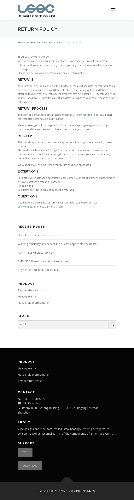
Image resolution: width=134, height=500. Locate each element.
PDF (25, 452)
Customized (29, 465)
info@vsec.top (84, 114)
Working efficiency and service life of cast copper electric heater (57, 244)
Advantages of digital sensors (36, 252)
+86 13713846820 (34, 399)
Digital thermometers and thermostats (42, 235)
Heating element (28, 296)
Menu (113, 8)
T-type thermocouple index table (38, 270)
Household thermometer (33, 302)
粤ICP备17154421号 (83, 491)
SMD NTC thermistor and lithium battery (43, 261)
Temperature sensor (31, 290)
